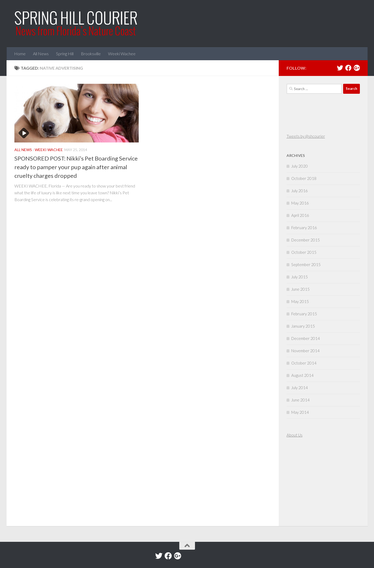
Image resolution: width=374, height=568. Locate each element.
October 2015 (303, 252)
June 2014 (300, 400)
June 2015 (300, 289)
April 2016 (300, 215)
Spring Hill (65, 53)
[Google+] (357, 68)
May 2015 (300, 301)
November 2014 (305, 350)
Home (20, 53)
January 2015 (303, 326)
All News (41, 53)
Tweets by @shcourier (306, 136)
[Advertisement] (302, 482)
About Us (295, 435)
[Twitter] (340, 68)
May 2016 (300, 203)
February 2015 (304, 313)
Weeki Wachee (122, 53)
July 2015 (299, 276)
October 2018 (303, 178)
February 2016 (304, 227)
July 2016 (299, 190)
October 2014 (303, 363)
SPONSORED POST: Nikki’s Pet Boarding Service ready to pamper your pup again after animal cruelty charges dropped (76, 167)
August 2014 (302, 375)
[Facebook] (348, 68)
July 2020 (299, 166)
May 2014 (300, 412)
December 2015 (305, 240)
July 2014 (299, 387)
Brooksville (91, 53)
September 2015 (306, 264)
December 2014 (305, 338)
